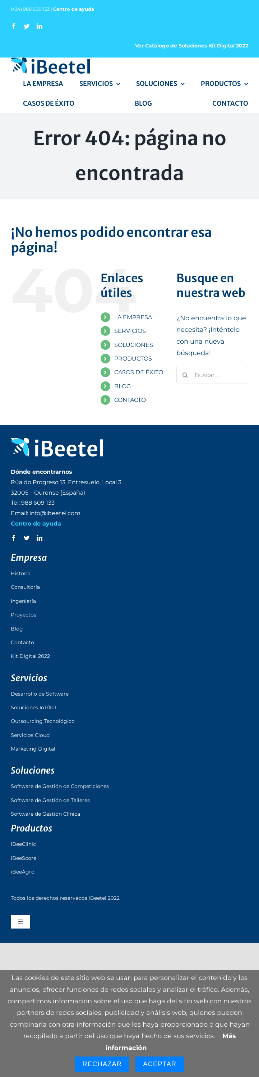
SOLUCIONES (133, 345)
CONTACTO (130, 400)
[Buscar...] (212, 375)
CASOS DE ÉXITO (138, 372)
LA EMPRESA (133, 317)
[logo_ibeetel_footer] (57, 441)
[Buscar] (185, 375)
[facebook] (14, 26)
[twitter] (26, 26)
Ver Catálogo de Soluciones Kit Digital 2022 (191, 45)
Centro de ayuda (73, 9)
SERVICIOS (130, 330)
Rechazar (102, 1064)
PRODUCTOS (133, 358)
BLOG (122, 386)
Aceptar (159, 1064)
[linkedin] (39, 26)
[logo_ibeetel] (50, 61)
